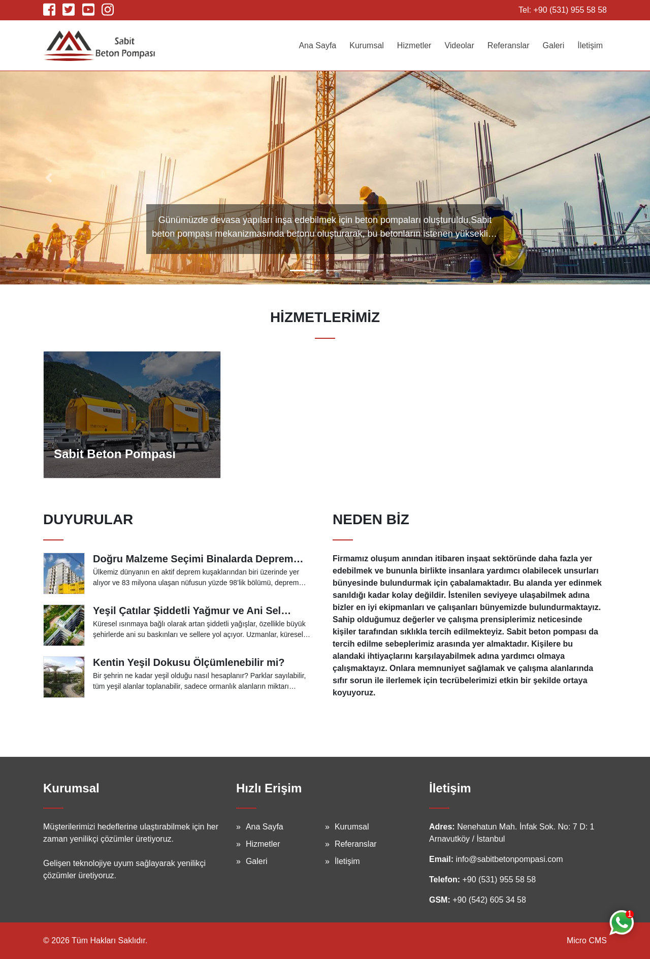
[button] (49, 177)
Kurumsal (366, 45)
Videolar (459, 45)
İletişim (590, 45)
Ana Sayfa (317, 45)
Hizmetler (414, 45)
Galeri (554, 45)
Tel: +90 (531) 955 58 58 (562, 10)
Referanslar (509, 45)
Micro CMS (587, 940)
